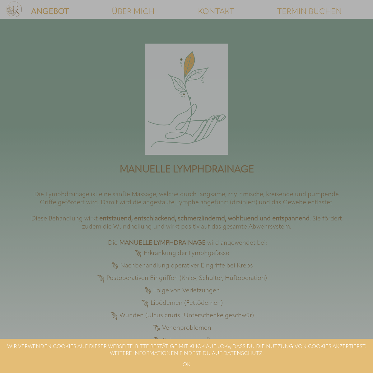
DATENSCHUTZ (243, 353)
